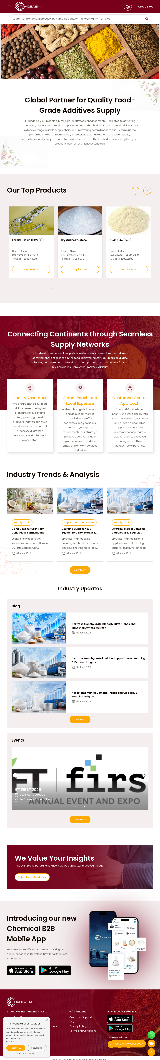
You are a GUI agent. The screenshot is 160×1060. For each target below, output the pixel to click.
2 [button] (23, 288)
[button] (15, 1048)
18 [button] (98, 288)
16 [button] (88, 288)
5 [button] (37, 288)
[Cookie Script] (10, 1041)
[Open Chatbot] (151, 1044)
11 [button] (65, 288)
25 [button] (131, 288)
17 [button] (93, 288)
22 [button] (117, 288)
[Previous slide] (135, 191)
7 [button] (46, 288)
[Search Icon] (146, 19)
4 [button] (32, 288)
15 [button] (84, 288)
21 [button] (112, 288)
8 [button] (51, 288)
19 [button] (103, 288)
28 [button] (145, 288)
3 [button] (28, 288)
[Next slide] (147, 191)
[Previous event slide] (15, 775)
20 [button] (107, 288)
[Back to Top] (151, 1052)
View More (80, 570)
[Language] (128, 7)
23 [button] (121, 288)
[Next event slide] (144, 775)
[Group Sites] (144, 6)
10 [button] (60, 288)
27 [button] (140, 288)
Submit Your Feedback (32, 878)
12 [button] (70, 288)
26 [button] (135, 288)
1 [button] (18, 288)
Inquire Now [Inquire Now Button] (31, 269)
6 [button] (42, 288)
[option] (31, 242)
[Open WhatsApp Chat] (151, 1035)
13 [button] (74, 288)
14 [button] (79, 288)
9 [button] (56, 288)
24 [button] (126, 288)
